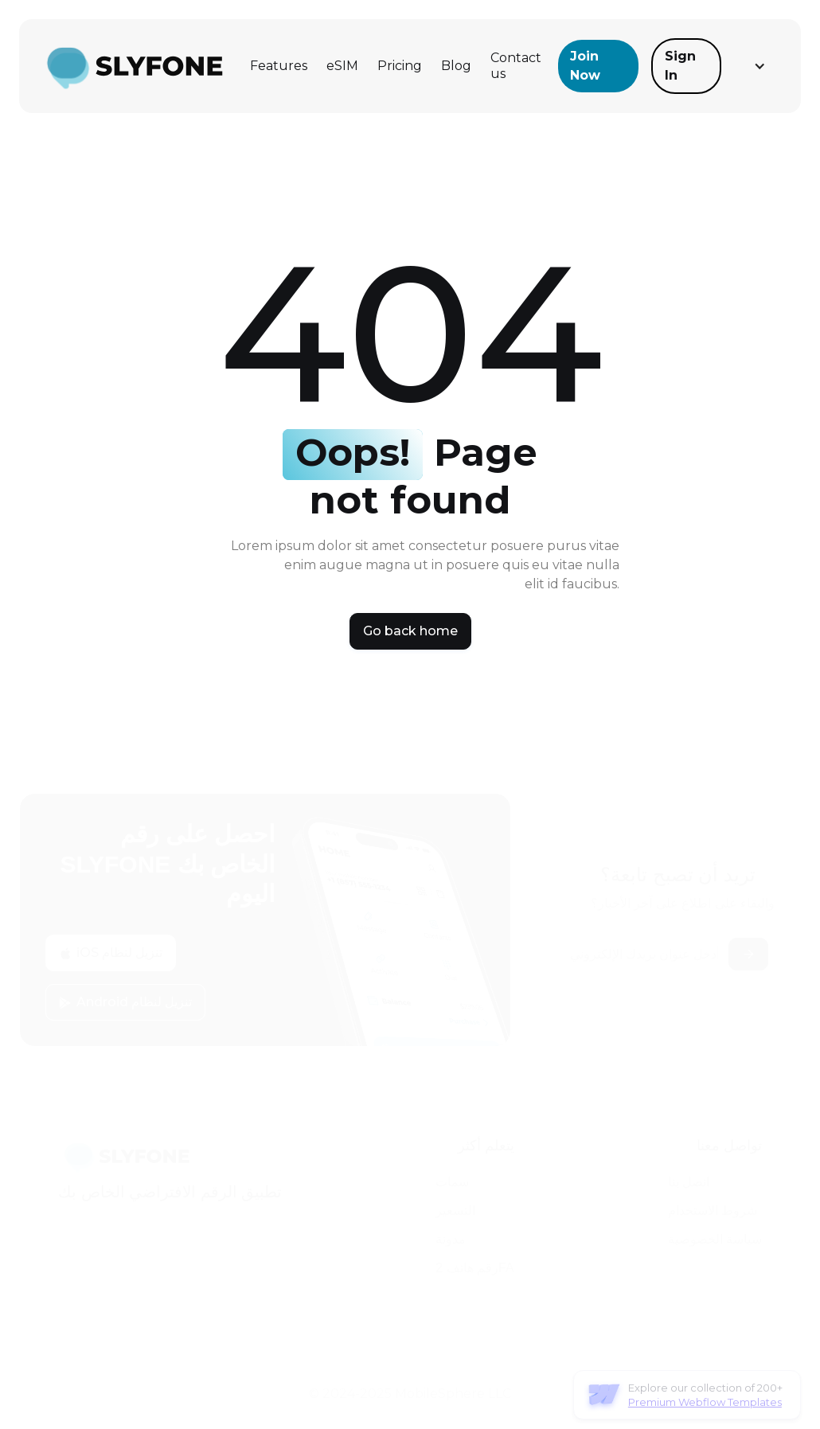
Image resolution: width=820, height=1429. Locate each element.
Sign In (680, 66)
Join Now (585, 66)
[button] (758, 66)
